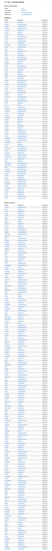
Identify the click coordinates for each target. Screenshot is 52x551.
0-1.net (6, 38)
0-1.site (6, 90)
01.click (6, 221)
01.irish (6, 455)
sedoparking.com (21, 38)
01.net (6, 281)
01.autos (6, 211)
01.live (6, 505)
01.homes (7, 244)
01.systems (7, 356)
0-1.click (6, 192)
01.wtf (6, 263)
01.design (7, 242)
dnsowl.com (20, 161)
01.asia (6, 296)
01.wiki (6, 256)
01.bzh (6, 528)
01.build (6, 433)
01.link (6, 275)
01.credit (6, 542)
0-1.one (6, 101)
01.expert (7, 236)
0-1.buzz (6, 22)
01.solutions (7, 346)
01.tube (6, 370)
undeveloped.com (22, 207)
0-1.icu (6, 49)
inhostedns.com (21, 159)
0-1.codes (7, 125)
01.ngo (6, 482)
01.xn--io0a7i (7, 401)
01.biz (6, 219)
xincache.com (21, 536)
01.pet (6, 391)
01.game (6, 486)
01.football (7, 497)
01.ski (6, 339)
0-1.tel (6, 78)
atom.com (20, 261)
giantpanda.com (21, 130)
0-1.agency (7, 92)
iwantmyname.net (21, 98)
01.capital (7, 393)
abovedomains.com (21, 109)
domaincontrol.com (21, 40)
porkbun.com (20, 22)
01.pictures (7, 509)
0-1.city (6, 185)
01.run (6, 312)
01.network (7, 279)
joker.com (20, 522)
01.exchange (7, 234)
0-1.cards (7, 190)
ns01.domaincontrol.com (26, 12)
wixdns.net (20, 474)
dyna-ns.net (20, 333)
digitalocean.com (22, 263)
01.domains (7, 451)
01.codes (7, 267)
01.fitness (7, 546)
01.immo (7, 507)
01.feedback (7, 488)
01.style (6, 441)
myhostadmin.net (21, 26)
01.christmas (7, 548)
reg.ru (19, 236)
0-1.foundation (8, 165)
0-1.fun (6, 113)
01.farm (6, 269)
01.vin (6, 399)
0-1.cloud (7, 30)
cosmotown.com (21, 480)
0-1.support (7, 63)
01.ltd (6, 499)
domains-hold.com (22, 379)
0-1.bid (6, 98)
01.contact (7, 223)
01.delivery (7, 430)
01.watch (7, 501)
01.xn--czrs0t (7, 317)
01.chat (6, 217)
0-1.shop (6, 61)
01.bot (6, 491)
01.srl (6, 522)
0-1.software (7, 138)
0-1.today (7, 173)
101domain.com (21, 462)
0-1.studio (7, 96)
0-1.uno (6, 159)
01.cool (6, 524)
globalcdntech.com (21, 196)
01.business (7, 308)
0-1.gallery (7, 115)
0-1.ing (6, 194)
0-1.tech (6, 76)
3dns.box (20, 478)
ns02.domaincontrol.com (26, 14)
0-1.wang (7, 119)
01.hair (6, 426)
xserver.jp (19, 63)
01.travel (6, 459)
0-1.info (6, 69)
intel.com (20, 294)
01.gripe (6, 544)
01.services (7, 354)
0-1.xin (6, 198)
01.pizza (6, 381)
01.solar (6, 474)
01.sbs (6, 387)
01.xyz (6, 412)
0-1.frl (6, 105)
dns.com (20, 219)
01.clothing (7, 246)
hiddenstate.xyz (21, 443)
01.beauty (7, 240)
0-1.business (7, 188)
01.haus (6, 530)
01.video (6, 447)
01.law (6, 337)
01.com (6, 288)
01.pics (6, 453)
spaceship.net (20, 175)
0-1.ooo (6, 47)
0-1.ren (6, 67)
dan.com (20, 323)
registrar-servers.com (22, 24)
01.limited (7, 273)
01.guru (6, 331)
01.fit (6, 254)
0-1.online (7, 107)
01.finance (7, 250)
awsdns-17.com (21, 242)
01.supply (7, 352)
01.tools (6, 368)
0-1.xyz (6, 103)
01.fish (6, 252)
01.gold (6, 325)
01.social (7, 343)
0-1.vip (6, 88)
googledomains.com (22, 28)
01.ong (6, 466)
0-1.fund (6, 132)
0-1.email (7, 144)
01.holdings (7, 538)
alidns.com (20, 209)
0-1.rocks (7, 59)
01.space (7, 526)
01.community (8, 285)
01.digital (7, 416)
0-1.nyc (22, 8)
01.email (6, 232)
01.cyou (6, 227)
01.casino (7, 513)
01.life (6, 439)
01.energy (7, 435)
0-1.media (7, 154)
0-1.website (7, 117)
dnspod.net (19, 32)
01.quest (6, 333)
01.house (7, 517)
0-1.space (7, 86)
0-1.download (8, 142)
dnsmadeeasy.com (22, 288)
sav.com (20, 430)
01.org (6, 294)
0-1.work (6, 32)
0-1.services (7, 171)
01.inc (6, 495)
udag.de (20, 348)
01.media (7, 300)
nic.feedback (21, 488)
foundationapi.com (21, 179)
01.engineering (8, 265)
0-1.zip (6, 134)
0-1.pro (6, 146)
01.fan (6, 532)
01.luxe (6, 298)
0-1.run (6, 175)
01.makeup (7, 424)
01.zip (6, 534)
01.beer (6, 277)
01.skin (6, 428)
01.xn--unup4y (8, 406)
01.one (6, 404)
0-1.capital (7, 181)
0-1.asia (6, 177)
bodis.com (20, 221)
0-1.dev (6, 123)
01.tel (6, 366)
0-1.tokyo (7, 80)
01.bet (6, 209)
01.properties (7, 304)
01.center (7, 230)
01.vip (6, 379)
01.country (7, 443)
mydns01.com (20, 30)
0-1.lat (6, 167)
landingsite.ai (20, 69)
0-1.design (7, 28)
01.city (6, 283)
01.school (7, 350)
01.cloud (6, 248)
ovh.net (19, 123)
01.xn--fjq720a (8, 319)
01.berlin (6, 207)
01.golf (6, 327)
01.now (6, 536)
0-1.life (6, 57)
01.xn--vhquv (7, 408)
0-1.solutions (7, 183)
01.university (7, 476)
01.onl (6, 385)
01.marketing (7, 348)
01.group (7, 329)
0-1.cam (6, 196)
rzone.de (19, 105)
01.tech (6, 493)
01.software (7, 511)
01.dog (6, 306)
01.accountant (8, 480)
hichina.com (20, 49)
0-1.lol (6, 161)
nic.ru (19, 515)
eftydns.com (20, 298)
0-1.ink (6, 72)
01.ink (6, 360)
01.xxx (6, 410)
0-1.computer (7, 148)
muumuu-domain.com (22, 36)
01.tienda (7, 520)
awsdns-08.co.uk (21, 486)
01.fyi (6, 238)
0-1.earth (6, 24)
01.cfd (6, 468)
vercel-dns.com (20, 188)
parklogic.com (20, 152)
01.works (7, 470)
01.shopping (7, 484)
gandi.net (20, 308)
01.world (6, 261)
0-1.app (6, 65)
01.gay (6, 323)
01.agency (7, 395)
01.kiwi (6, 422)
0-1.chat (6, 136)
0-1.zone (6, 121)
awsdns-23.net (21, 493)
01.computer (7, 462)
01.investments (8, 515)
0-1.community (8, 156)
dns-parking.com (21, 146)
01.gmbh (7, 540)
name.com (19, 142)
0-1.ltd (6, 53)
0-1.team (6, 74)
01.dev (6, 314)
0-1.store (6, 94)
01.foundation (8, 420)
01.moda (7, 375)
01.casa (6, 213)
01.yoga (6, 414)
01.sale (6, 503)
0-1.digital (7, 109)
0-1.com (6, 43)
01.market (7, 472)
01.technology (8, 364)
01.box (6, 478)
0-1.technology (8, 163)
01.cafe (6, 464)
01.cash (6, 215)
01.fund (6, 389)
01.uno (6, 372)
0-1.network (7, 169)
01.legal (6, 310)
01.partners (7, 341)
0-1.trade (6, 84)
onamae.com (20, 34)
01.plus (6, 383)
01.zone (6, 418)
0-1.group (7, 130)
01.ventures (7, 377)
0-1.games (7, 152)
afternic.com (20, 103)
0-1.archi (6, 127)
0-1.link (6, 36)
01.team (6, 362)
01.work (6, 259)
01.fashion (7, 271)
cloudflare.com (20, 43)
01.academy (7, 457)
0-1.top (6, 82)
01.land (6, 292)
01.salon (6, 437)
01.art (6, 225)
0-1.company (7, 45)
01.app (6, 358)
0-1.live (6, 150)
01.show (6, 335)
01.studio (7, 397)
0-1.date (6, 26)
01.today (6, 445)
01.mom (6, 449)
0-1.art (6, 179)
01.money (7, 302)
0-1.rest (6, 55)
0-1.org (6, 51)
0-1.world (7, 34)
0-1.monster (7, 111)
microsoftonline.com (22, 339)
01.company (7, 290)
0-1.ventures (7, 140)
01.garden (7, 321)
